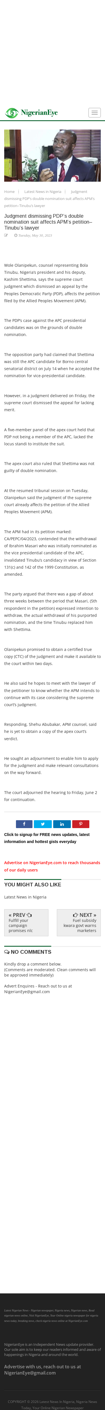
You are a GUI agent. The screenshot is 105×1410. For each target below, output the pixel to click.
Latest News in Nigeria (43, 191)
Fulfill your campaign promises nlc (21, 925)
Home (9, 191)
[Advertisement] (52, 53)
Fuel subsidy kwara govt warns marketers (80, 925)
